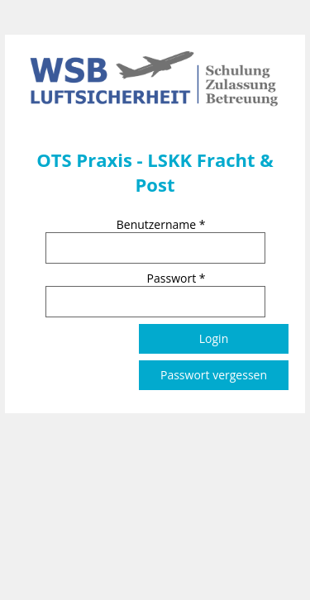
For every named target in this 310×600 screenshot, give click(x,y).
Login (213, 338)
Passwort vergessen (213, 375)
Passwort (176, 278)
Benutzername (161, 224)
